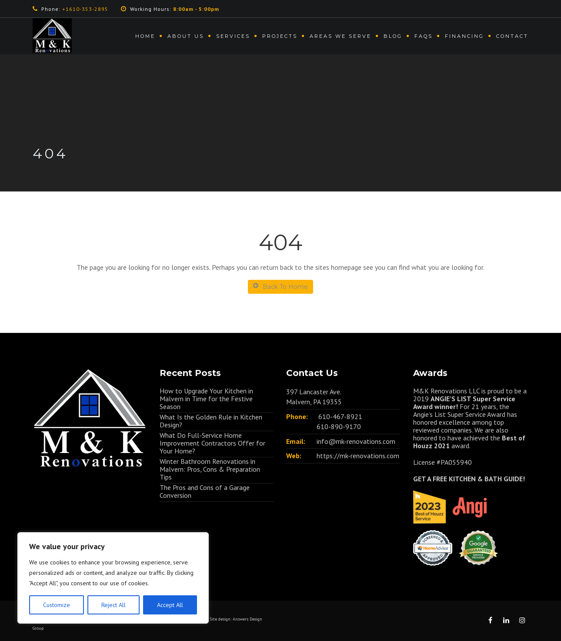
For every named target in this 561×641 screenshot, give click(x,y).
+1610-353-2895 (85, 9)
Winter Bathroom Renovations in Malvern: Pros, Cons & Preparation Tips (210, 469)
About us (185, 36)
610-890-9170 (339, 426)
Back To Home (280, 286)
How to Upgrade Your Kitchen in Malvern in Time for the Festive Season (206, 398)
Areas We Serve (340, 36)
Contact (512, 36)
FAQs (423, 36)
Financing (464, 36)
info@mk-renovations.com (356, 441)
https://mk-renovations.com (358, 455)
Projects (279, 36)
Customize (56, 605)
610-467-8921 (340, 416)
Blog (393, 36)
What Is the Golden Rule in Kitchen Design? (211, 421)
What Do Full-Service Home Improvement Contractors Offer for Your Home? (212, 443)
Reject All (113, 605)
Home (145, 36)
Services (233, 36)
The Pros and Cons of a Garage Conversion (205, 491)
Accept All (170, 605)
